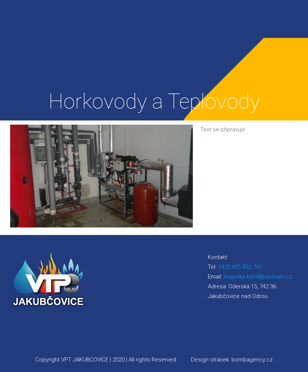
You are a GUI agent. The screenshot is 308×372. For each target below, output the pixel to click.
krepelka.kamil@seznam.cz (258, 276)
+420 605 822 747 (240, 267)
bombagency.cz (252, 359)
